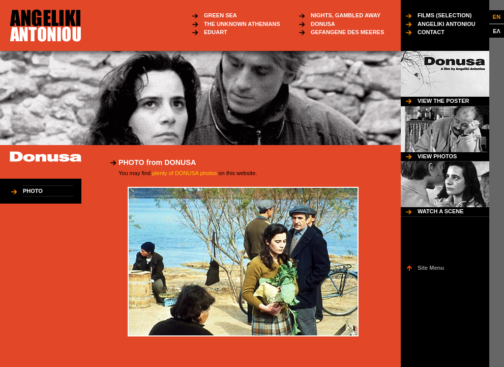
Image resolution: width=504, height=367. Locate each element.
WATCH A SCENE (441, 211)
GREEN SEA (220, 15)
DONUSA (323, 24)
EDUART (215, 32)
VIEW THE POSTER (443, 101)
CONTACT (431, 32)
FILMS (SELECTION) (444, 15)
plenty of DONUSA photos (184, 173)
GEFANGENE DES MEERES (347, 32)
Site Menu (431, 268)
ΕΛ (496, 31)
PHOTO (33, 191)
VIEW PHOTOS (437, 156)
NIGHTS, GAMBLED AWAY (345, 15)
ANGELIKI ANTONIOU (447, 24)
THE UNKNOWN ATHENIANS (242, 24)
